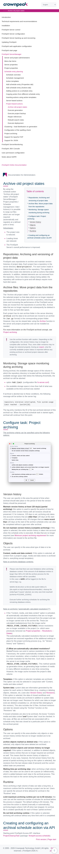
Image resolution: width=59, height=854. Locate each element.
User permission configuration (13, 153)
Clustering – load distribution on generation (20, 127)
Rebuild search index (16, 120)
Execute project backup (17, 113)
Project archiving (10, 133)
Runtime (33, 231)
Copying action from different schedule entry (23, 94)
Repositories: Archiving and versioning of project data (39, 199)
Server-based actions (14, 101)
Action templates (12, 81)
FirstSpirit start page (9, 50)
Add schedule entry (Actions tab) (18, 88)
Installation (6, 26)
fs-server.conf (42, 382)
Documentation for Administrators (21, 175)
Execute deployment (15, 123)
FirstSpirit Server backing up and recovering (18, 38)
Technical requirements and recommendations (19, 21)
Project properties (11, 68)
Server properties (11, 65)
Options (33, 228)
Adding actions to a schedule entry (19, 91)
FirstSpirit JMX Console (11, 149)
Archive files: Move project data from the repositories (40, 205)
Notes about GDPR (9, 157)
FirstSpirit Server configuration (13, 34)
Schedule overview (13, 75)
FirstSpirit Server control (11, 30)
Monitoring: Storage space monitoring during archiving (39, 211)
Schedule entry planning (13, 71)
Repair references (15, 117)
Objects (33, 225)
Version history (35, 222)
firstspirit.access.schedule (39, 836)
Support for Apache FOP (13, 137)
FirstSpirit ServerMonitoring (12, 144)
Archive (43, 321)
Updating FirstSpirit (9, 42)
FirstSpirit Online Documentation (14, 165)
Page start (52, 839)
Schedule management (15, 78)
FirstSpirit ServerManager (11, 54)
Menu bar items (10, 61)
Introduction (6, 17)
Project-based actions (14, 104)
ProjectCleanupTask (11, 836)
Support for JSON (11, 140)
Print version (41, 839)
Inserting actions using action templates (21, 97)
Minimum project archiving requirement (30, 535)
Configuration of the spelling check (17, 130)
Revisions (50, 693)
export (41, 347)
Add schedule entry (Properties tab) (19, 84)
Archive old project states (17, 107)
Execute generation (15, 110)
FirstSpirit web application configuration (17, 46)
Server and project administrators (17, 58)
